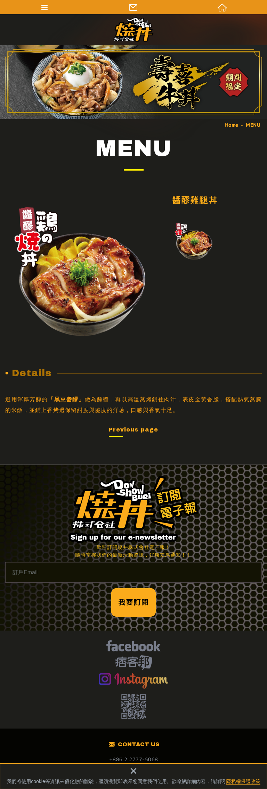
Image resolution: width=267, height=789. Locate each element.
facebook (133, 647)
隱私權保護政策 (243, 781)
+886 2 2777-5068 (133, 759)
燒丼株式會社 (133, 29)
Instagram (134, 680)
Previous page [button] (133, 430)
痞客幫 (133, 663)
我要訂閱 (133, 602)
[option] (82, 272)
